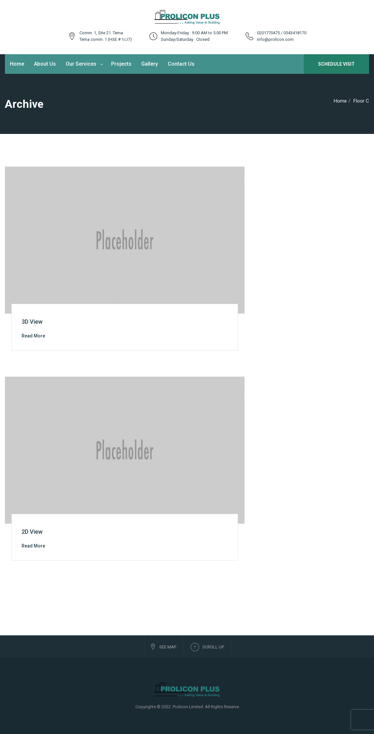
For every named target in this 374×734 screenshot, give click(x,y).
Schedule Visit (336, 64)
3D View (32, 321)
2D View (32, 531)
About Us (45, 64)
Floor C (361, 101)
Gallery (149, 64)
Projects (121, 64)
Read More (33, 335)
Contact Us (181, 64)
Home (17, 64)
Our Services (81, 64)
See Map (163, 646)
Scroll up (207, 647)
